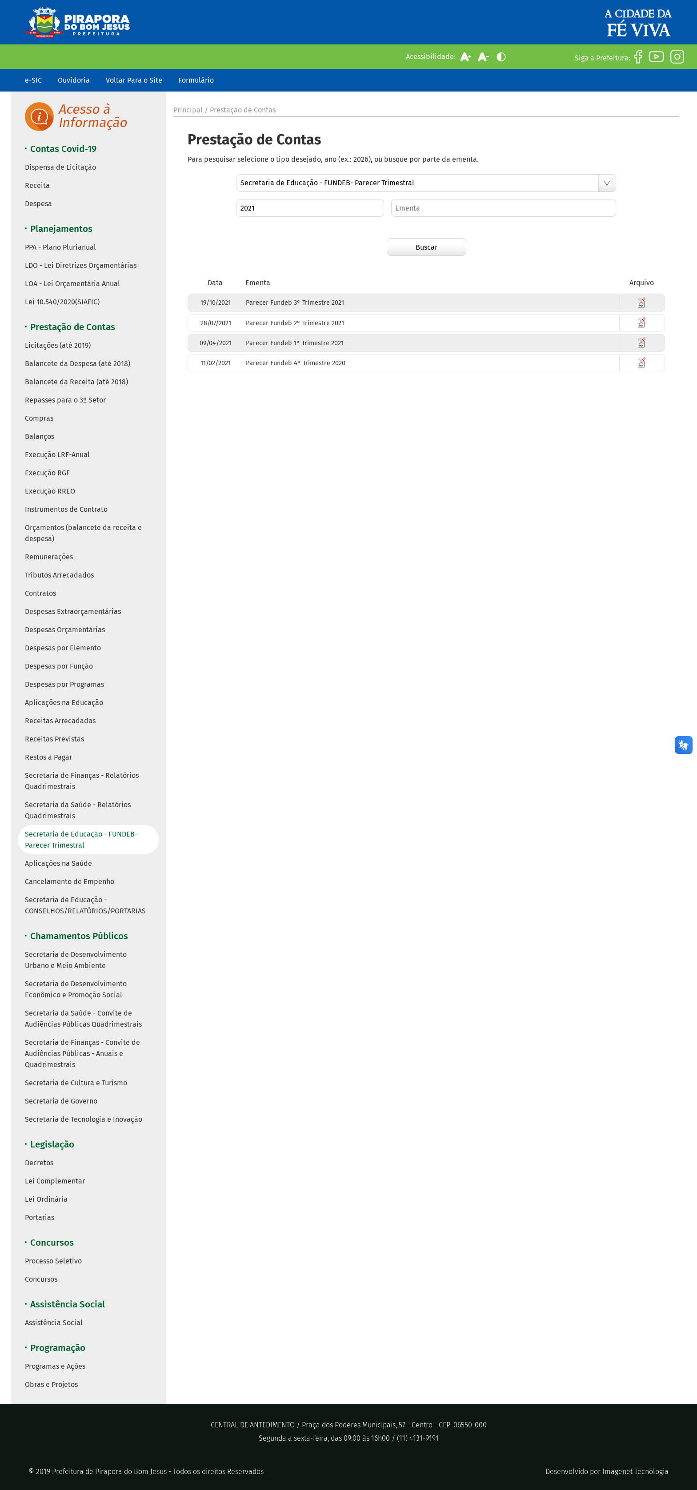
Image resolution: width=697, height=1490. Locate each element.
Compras (39, 418)
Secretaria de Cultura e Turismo (76, 1083)
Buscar (426, 247)
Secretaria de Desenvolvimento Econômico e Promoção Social (76, 989)
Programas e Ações (55, 1366)
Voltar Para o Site (134, 80)
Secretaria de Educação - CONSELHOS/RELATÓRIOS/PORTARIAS (85, 905)
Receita (37, 185)
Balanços (39, 436)
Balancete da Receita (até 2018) (76, 382)
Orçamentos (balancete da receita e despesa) (83, 533)
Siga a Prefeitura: (602, 58)
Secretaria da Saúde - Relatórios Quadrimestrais (78, 810)
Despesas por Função (59, 666)
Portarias (39, 1217)
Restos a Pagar (48, 757)
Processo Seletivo (53, 1261)
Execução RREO (50, 491)
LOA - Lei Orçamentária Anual (72, 283)
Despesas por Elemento (63, 648)
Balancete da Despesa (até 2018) (77, 363)
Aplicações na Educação (64, 702)
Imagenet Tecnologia (635, 1471)
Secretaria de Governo (61, 1101)
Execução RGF (47, 473)
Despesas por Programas (64, 684)
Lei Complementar (55, 1181)
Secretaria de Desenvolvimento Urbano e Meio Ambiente (76, 960)
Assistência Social (54, 1323)
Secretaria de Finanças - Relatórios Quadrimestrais (82, 781)
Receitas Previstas (54, 739)
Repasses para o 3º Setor (65, 400)
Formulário (196, 80)
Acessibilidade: (431, 56)
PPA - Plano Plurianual (60, 247)
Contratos (40, 593)
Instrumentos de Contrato (66, 509)
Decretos (39, 1163)
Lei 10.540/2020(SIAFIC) (62, 302)
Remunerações (49, 557)
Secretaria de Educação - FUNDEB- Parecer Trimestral (81, 839)
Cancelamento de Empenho (69, 881)
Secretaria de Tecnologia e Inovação (83, 1119)
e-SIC (33, 80)
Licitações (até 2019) (58, 345)
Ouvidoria (74, 80)
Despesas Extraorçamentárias (73, 611)
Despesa (38, 203)
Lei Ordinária (46, 1199)
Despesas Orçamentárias (65, 629)
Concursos (41, 1279)
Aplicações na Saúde (58, 863)
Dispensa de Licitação (60, 167)
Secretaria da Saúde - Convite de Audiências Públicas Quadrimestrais (83, 1018)
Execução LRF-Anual (57, 454)
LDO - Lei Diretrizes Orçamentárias (80, 265)
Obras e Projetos (51, 1384)
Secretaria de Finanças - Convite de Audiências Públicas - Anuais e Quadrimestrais (82, 1053)
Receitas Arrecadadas (60, 721)
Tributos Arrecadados (59, 575)
